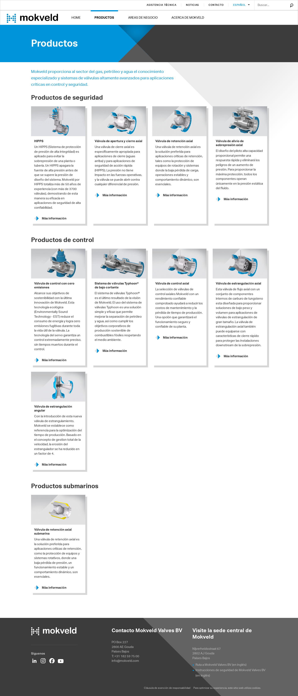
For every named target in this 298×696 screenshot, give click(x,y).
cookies (255, 687)
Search (291, 5)
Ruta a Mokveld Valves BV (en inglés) (220, 664)
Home (76, 17)
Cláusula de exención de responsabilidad (167, 687)
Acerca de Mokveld (187, 17)
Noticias (192, 4)
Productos (104, 17)
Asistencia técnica (161, 4)
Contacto (216, 4)
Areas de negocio (143, 17)
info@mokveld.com (125, 660)
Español (239, 4)
